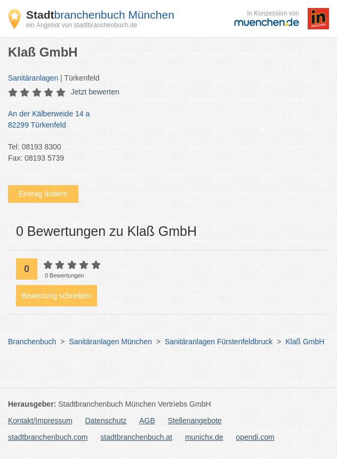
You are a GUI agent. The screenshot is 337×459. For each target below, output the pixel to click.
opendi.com (255, 437)
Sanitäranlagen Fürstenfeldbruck (218, 341)
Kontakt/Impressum (40, 420)
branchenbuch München (100, 15)
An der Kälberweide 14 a (163, 120)
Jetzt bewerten (95, 92)
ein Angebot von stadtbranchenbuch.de (81, 25)
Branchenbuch (32, 341)
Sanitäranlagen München (110, 341)
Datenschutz (106, 420)
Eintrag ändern (43, 193)
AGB (147, 420)
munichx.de (204, 437)
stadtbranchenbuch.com (47, 437)
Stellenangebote (195, 420)
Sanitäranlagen (33, 78)
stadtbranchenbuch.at (136, 437)
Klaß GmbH (304, 341)
